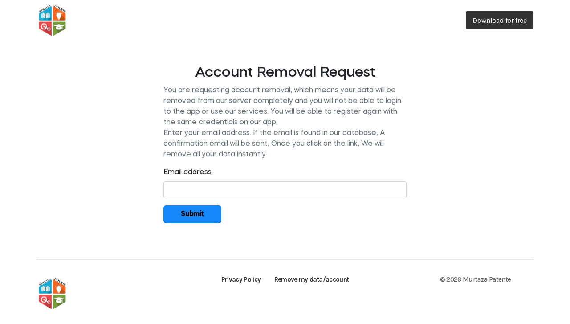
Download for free (499, 20)
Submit (192, 214)
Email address (187, 172)
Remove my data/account (311, 279)
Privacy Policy (241, 279)
